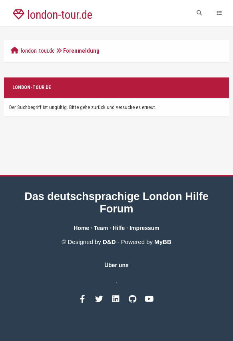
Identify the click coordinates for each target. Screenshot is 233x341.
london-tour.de (38, 50)
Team (101, 228)
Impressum (144, 228)
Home (81, 228)
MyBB (162, 241)
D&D (109, 241)
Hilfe (119, 228)
